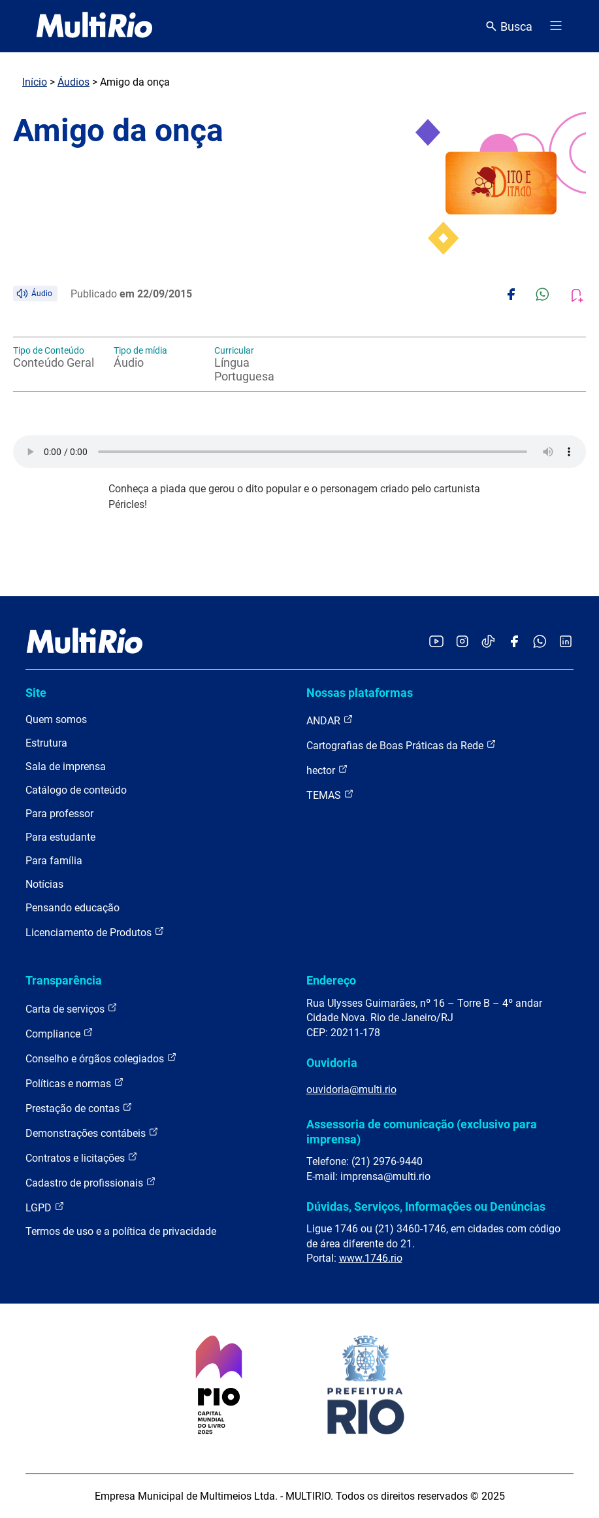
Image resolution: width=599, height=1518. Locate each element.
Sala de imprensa (65, 766)
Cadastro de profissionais (90, 1182)
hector (327, 770)
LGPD (45, 1207)
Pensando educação (72, 908)
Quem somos (56, 719)
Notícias (44, 884)
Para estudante (60, 837)
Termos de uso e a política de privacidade (120, 1231)
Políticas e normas (74, 1083)
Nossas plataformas (359, 693)
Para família (53, 860)
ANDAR (329, 720)
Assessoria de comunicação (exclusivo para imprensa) (421, 1131)
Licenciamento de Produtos (95, 932)
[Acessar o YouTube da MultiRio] (436, 642)
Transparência (63, 980)
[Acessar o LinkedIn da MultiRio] (566, 642)
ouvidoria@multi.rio (351, 1089)
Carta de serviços (71, 1008)
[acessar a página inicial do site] (94, 26)
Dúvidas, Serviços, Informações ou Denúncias (425, 1206)
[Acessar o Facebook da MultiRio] (514, 642)
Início (34, 82)
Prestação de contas (79, 1108)
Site (35, 693)
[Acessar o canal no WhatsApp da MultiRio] (540, 642)
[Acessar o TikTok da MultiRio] (488, 642)
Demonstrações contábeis (92, 1132)
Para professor (59, 813)
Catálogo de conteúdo (76, 790)
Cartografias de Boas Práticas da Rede (401, 745)
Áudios (73, 82)
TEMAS (330, 794)
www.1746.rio (370, 1258)
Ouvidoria (331, 1063)
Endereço (331, 980)
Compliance (59, 1033)
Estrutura (46, 743)
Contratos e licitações (81, 1157)
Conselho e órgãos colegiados (101, 1058)
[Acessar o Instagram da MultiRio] (462, 642)
